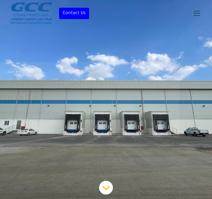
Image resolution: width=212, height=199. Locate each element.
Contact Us (74, 13)
